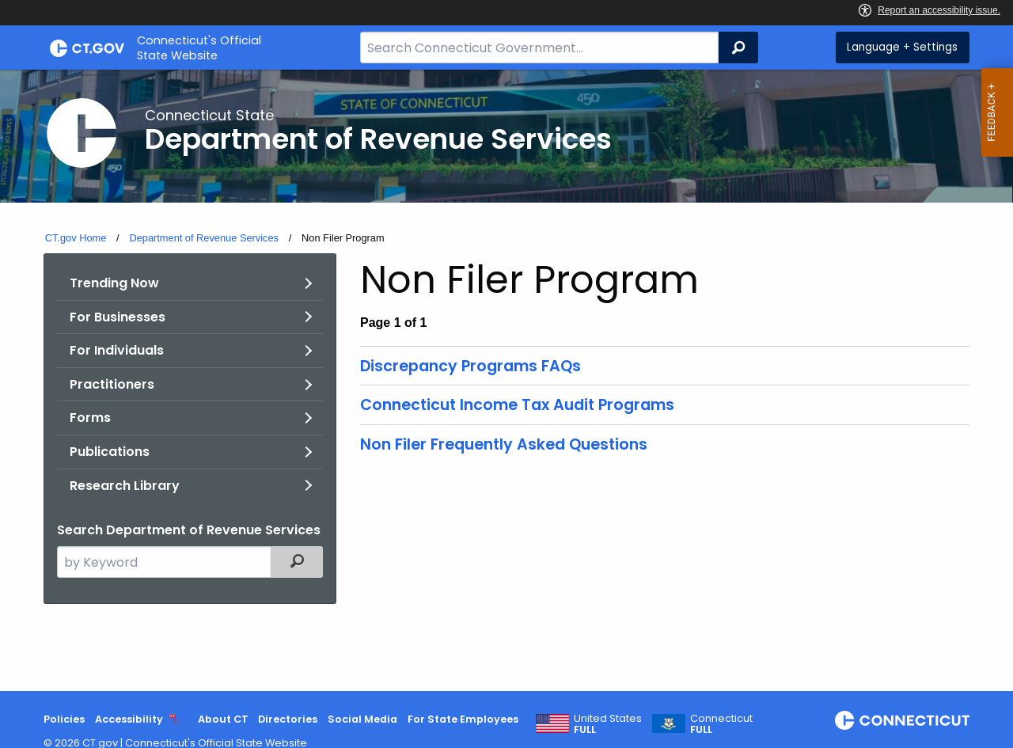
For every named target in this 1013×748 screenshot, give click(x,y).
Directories (287, 719)
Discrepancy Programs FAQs (470, 366)
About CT (223, 719)
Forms (90, 417)
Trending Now (114, 283)
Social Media (362, 719)
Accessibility (129, 719)
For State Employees (463, 719)
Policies (64, 719)
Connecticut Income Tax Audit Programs (517, 405)
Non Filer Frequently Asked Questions (503, 444)
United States (608, 724)
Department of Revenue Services (204, 238)
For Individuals (117, 350)
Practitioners (112, 384)
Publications (110, 451)
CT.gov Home (76, 238)
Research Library (125, 486)
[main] (506, 380)
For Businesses (117, 317)
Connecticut (721, 724)
